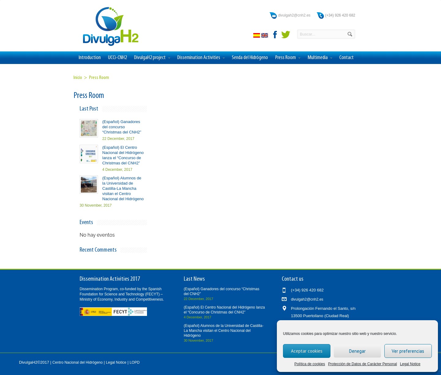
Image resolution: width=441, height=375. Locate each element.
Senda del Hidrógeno (250, 58)
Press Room (287, 58)
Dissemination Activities (200, 58)
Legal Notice (410, 364)
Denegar (357, 351)
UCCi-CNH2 (117, 58)
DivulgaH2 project (152, 58)
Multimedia (319, 58)
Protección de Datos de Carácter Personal (362, 364)
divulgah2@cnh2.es (294, 15)
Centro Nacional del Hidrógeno (77, 362)
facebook (275, 34)
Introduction (90, 58)
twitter (285, 34)
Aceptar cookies (306, 351)
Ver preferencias (408, 351)
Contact (346, 58)
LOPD (135, 362)
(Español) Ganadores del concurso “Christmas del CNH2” (121, 126)
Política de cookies (309, 364)
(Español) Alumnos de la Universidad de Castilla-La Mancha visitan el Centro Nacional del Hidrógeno (123, 188)
